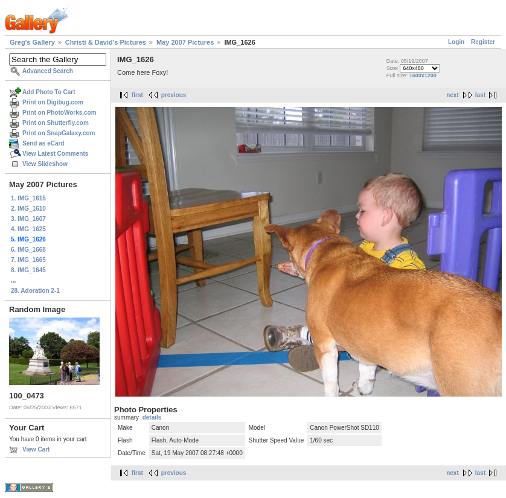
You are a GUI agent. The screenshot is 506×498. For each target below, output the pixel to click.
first (137, 95)
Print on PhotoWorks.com (59, 112)
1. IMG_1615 (28, 198)
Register (483, 42)
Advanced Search (47, 71)
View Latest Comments (55, 153)
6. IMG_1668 (28, 249)
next (452, 95)
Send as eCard (43, 143)
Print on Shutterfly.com (55, 123)
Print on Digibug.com (52, 102)
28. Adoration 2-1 (35, 290)
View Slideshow (45, 164)
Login (456, 42)
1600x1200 (423, 75)
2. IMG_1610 (28, 208)
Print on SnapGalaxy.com (58, 133)
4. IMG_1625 (28, 229)
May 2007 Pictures (185, 42)
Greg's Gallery (32, 42)
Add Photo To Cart (48, 92)
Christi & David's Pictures (105, 42)
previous (174, 95)
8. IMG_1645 (28, 270)
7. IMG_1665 (28, 260)
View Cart (36, 449)
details (152, 417)
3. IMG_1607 (28, 218)
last (480, 95)
